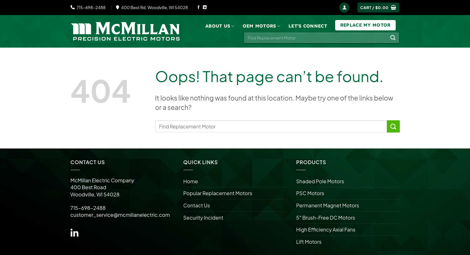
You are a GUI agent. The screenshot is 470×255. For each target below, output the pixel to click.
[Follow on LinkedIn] (205, 7)
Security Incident (203, 217)
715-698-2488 (88, 7)
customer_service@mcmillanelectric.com (120, 214)
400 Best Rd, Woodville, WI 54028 (152, 7)
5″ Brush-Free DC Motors (325, 217)
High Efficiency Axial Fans (326, 229)
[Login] (344, 8)
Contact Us (196, 205)
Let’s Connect (307, 26)
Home (190, 181)
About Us (220, 26)
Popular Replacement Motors (217, 193)
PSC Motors (310, 193)
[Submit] (393, 38)
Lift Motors (309, 241)
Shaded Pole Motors (320, 181)
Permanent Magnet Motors (327, 205)
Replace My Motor (365, 25)
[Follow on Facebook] (198, 7)
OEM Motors (261, 26)
